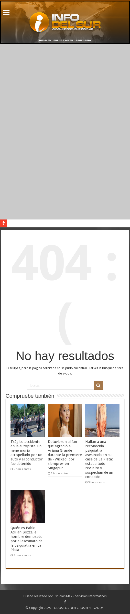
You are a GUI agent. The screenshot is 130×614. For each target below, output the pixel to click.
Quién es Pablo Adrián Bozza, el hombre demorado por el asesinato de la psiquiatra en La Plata (27, 539)
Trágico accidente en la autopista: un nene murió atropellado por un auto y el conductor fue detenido (27, 452)
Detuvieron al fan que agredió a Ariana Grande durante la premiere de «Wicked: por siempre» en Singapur (65, 454)
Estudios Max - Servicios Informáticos (80, 596)
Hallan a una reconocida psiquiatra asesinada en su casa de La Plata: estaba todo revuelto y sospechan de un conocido (99, 459)
